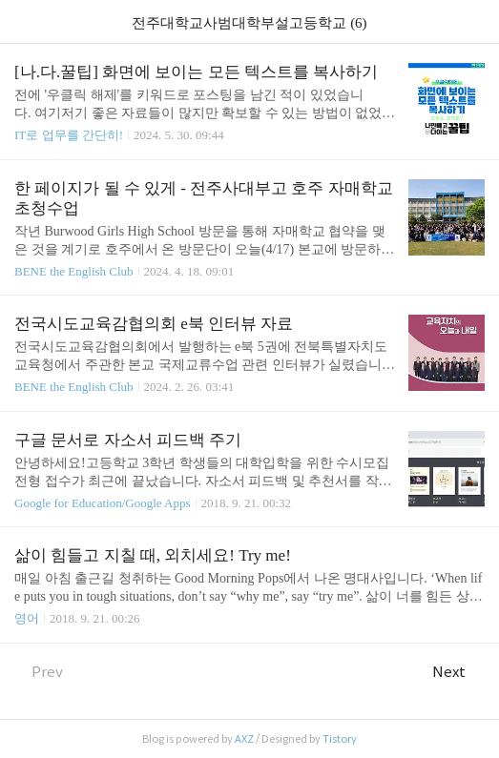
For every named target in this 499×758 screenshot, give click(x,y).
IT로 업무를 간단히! (68, 135)
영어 (26, 618)
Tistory (339, 739)
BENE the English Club (74, 271)
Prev (38, 672)
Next (458, 672)
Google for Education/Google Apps (102, 503)
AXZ (244, 739)
